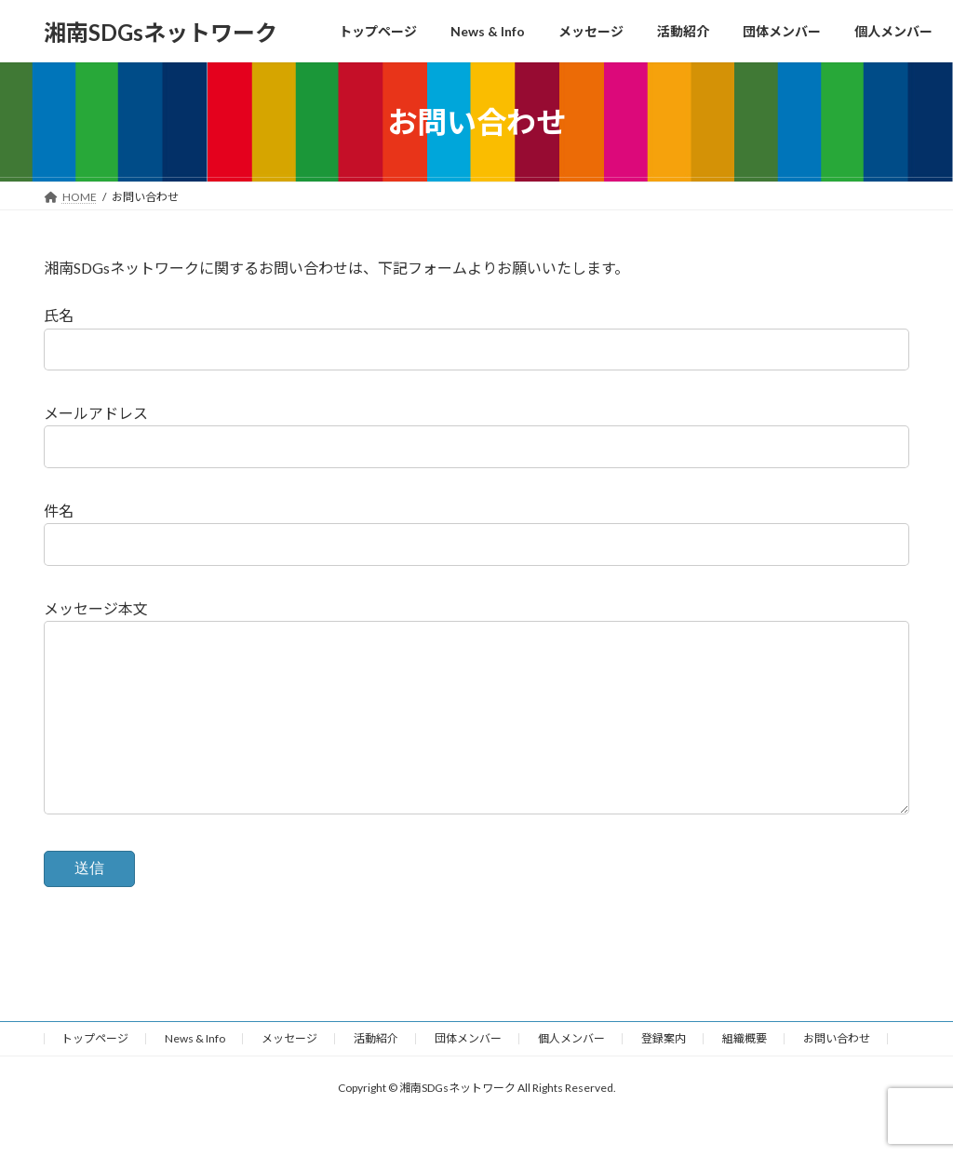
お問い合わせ (836, 1076)
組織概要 (744, 1076)
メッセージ (289, 1076)
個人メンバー (571, 1076)
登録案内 (663, 1076)
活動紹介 (376, 1076)
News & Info (195, 1076)
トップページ (94, 1076)
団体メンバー (468, 1076)
